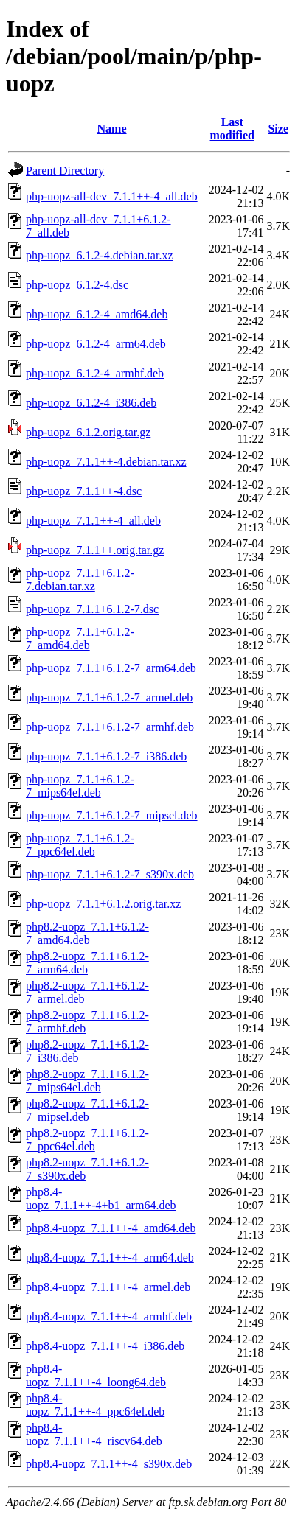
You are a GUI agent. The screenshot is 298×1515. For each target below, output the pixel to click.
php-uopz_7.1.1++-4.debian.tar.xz (106, 461)
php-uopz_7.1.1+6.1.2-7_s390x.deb (110, 874)
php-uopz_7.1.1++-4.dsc (84, 491)
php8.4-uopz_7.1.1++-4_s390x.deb (109, 1464)
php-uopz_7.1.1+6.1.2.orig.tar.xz (103, 904)
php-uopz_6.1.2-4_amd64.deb (96, 314)
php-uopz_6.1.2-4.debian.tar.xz (99, 255)
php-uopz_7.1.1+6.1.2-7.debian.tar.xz (80, 579)
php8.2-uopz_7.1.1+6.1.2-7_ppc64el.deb (87, 1139)
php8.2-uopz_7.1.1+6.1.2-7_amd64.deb (87, 933)
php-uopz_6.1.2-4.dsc (77, 285)
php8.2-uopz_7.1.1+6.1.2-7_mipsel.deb (87, 1110)
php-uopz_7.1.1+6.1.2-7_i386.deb (106, 756)
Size (278, 128)
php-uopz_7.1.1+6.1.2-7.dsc (92, 609)
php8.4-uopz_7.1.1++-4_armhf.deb (109, 1316)
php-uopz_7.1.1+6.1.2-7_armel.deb (109, 697)
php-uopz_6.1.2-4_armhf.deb (95, 373)
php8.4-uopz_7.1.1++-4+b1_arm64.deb (101, 1198)
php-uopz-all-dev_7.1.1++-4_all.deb (112, 196)
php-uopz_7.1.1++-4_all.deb (93, 520)
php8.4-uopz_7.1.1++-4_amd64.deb (110, 1228)
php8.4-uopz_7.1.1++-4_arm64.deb (110, 1257)
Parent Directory (65, 170)
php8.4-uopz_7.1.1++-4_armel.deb (108, 1287)
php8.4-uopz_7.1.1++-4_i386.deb (105, 1346)
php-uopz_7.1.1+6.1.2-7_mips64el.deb (80, 786)
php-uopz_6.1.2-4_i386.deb (91, 402)
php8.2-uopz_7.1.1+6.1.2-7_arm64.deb (87, 963)
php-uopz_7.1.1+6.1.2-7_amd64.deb (80, 638)
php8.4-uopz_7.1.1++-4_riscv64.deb (94, 1434)
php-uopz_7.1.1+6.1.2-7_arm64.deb (111, 668)
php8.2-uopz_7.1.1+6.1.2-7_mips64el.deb (87, 1081)
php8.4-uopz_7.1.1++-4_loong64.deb (96, 1375)
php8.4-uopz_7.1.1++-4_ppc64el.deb (95, 1405)
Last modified (232, 128)
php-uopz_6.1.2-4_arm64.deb (96, 343)
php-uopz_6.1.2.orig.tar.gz (88, 432)
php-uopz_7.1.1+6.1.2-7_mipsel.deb (112, 815)
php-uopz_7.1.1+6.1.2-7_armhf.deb (110, 727)
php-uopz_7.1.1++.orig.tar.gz (95, 550)
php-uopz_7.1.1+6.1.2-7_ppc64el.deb (80, 845)
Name (112, 128)
